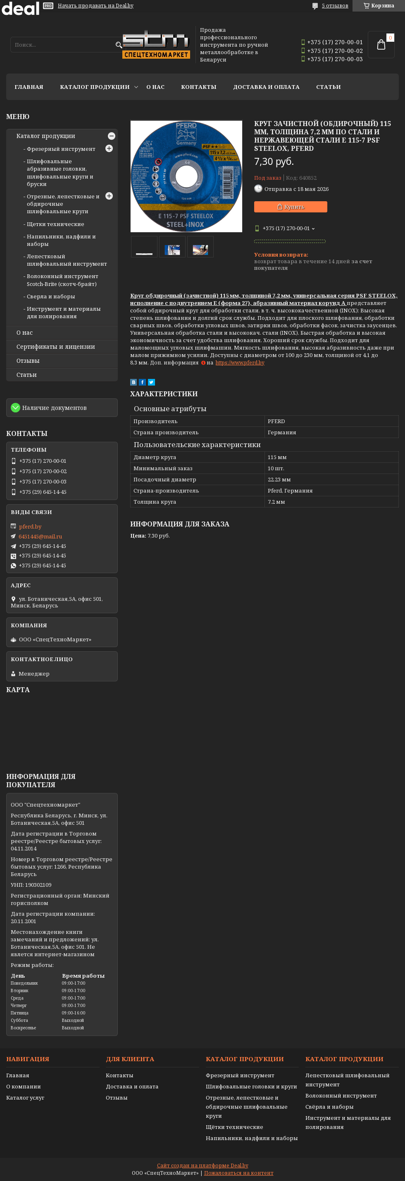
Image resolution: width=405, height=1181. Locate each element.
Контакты (199, 86)
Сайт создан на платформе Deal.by (202, 1165)
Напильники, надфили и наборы (252, 1138)
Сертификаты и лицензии (56, 346)
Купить (294, 206)
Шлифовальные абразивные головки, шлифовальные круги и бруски (60, 172)
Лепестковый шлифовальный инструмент (67, 259)
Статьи (328, 86)
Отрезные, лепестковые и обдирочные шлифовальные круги (247, 1106)
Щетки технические (55, 224)
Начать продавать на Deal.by (95, 6)
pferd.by (30, 526)
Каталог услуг (25, 1097)
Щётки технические (234, 1127)
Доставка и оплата (266, 86)
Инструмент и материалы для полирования (64, 312)
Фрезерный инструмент (61, 148)
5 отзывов (335, 5)
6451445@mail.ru (40, 536)
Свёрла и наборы (329, 1106)
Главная (28, 86)
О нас (155, 86)
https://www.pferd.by (240, 362)
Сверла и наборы (51, 296)
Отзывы (28, 360)
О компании (23, 1086)
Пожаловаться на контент (239, 1172)
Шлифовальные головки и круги (251, 1086)
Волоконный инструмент (341, 1095)
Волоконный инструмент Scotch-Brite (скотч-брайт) (62, 279)
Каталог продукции (95, 86)
